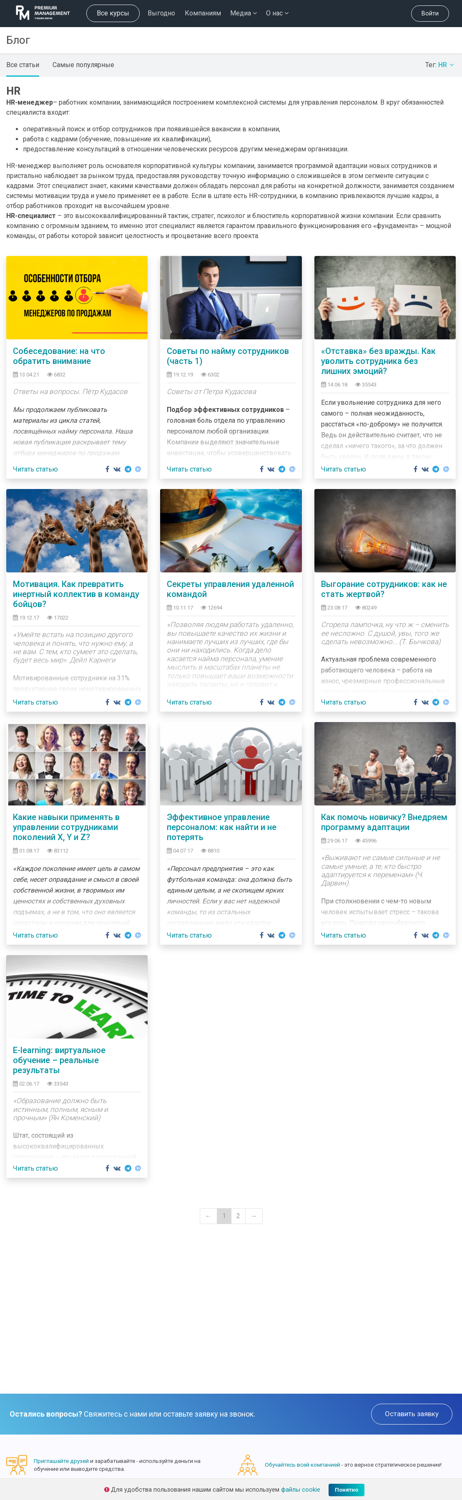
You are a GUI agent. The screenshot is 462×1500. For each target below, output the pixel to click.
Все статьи (22, 65)
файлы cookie (300, 1489)
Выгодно (161, 13)
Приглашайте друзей (61, 1460)
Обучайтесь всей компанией (302, 1464)
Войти (430, 13)
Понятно (346, 1490)
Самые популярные (83, 65)
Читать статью (35, 469)
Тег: (440, 65)
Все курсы (113, 13)
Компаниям (203, 13)
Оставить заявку (412, 1414)
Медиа (243, 13)
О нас (277, 13)
